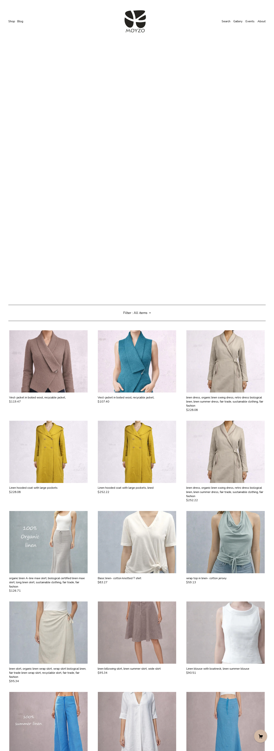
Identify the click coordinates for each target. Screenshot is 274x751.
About (261, 21)
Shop (11, 21)
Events (250, 21)
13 (159, 701)
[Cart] (260, 736)
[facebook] (9, 720)
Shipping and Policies (21, 730)
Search (226, 21)
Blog (20, 21)
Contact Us (15, 726)
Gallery (237, 21)
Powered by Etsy (19, 740)
